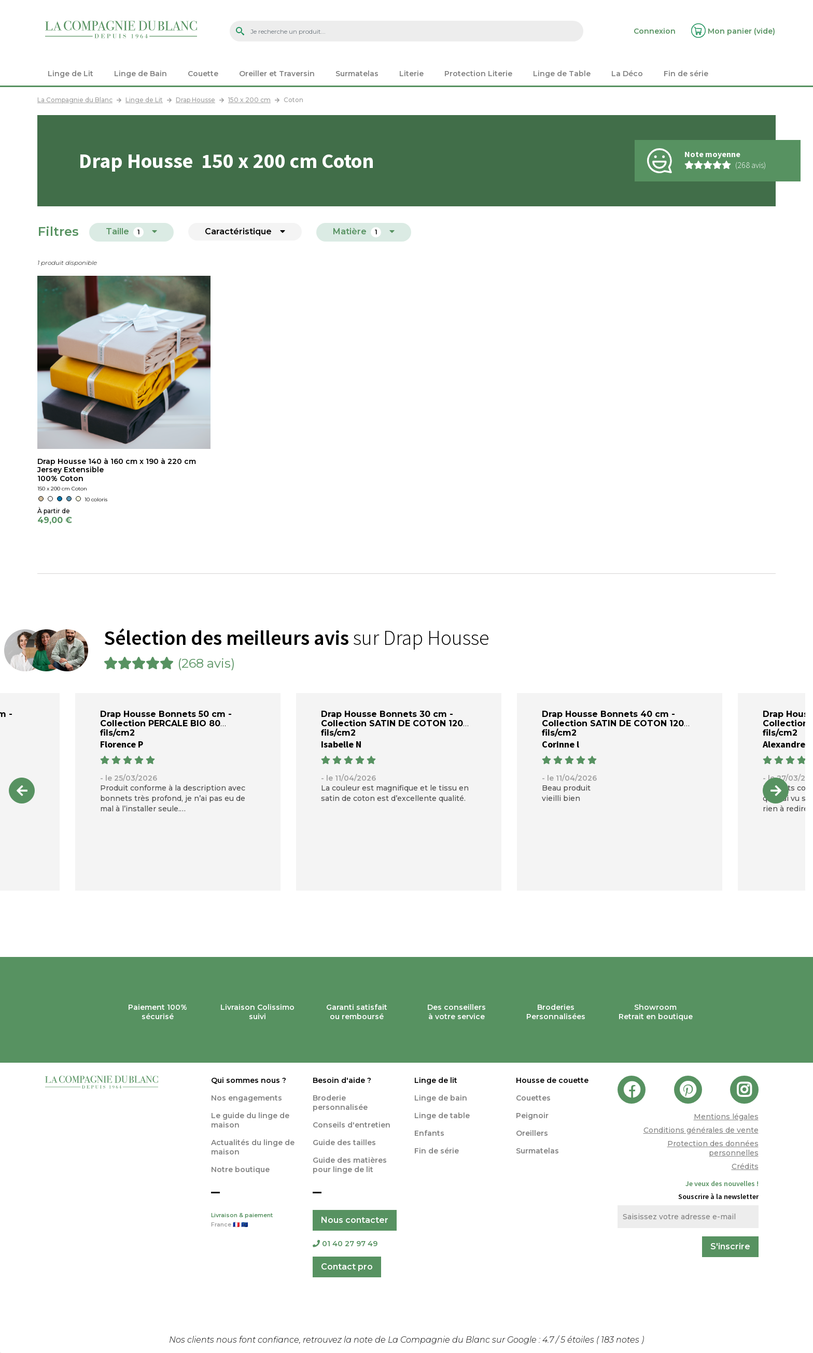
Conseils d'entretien (351, 1125)
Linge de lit (435, 1080)
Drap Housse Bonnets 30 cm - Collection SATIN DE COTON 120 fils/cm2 (392, 723)
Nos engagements (246, 1098)
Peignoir (532, 1115)
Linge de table (442, 1115)
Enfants (429, 1133)
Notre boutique (240, 1169)
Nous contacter (354, 1220)
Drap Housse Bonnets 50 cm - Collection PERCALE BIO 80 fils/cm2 (166, 723)
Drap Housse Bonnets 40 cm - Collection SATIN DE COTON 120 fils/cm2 (613, 723)
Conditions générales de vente (701, 1130)
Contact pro (347, 1267)
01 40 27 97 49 (345, 1243)
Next (776, 791)
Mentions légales (726, 1116)
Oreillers (532, 1133)
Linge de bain (440, 1098)
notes (621, 1340)
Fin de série (436, 1150)
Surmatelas (537, 1150)
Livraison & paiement (254, 1221)
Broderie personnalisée (340, 1102)
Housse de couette (552, 1080)
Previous (22, 791)
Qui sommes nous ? (248, 1080)
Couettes (533, 1098)
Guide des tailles (344, 1142)
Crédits (745, 1166)
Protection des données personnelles (713, 1148)
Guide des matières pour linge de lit (350, 1164)
